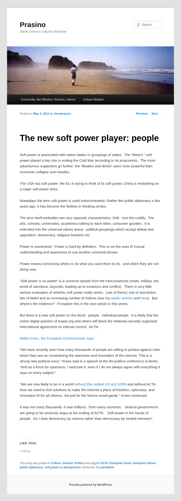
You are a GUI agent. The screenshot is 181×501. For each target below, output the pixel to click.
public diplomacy (31, 467)
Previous (140, 113)
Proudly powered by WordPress (90, 484)
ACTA (104, 463)
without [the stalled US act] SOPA (100, 384)
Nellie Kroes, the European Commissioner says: (57, 338)
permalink (107, 467)
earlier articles (122, 298)
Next (156, 113)
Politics (80, 463)
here (144, 298)
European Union (121, 463)
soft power (51, 467)
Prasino (33, 24)
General (67, 463)
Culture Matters (93, 99)
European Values (144, 463)
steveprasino (62, 113)
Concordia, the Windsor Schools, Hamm (48, 99)
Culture (56, 463)
